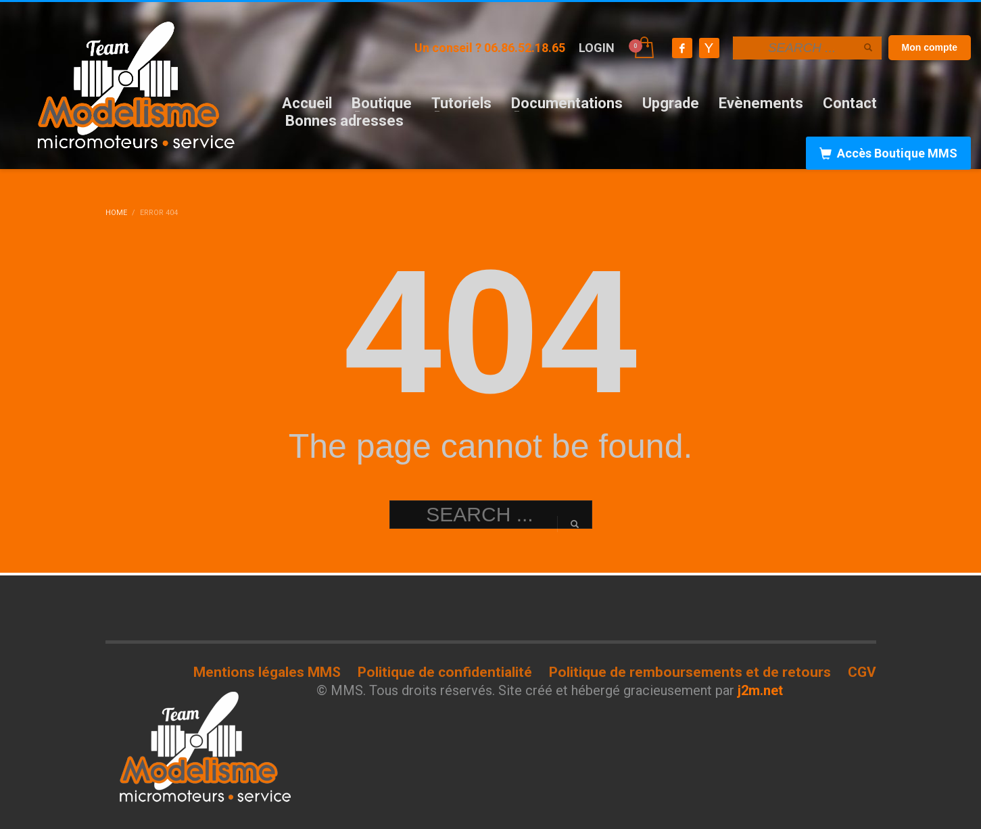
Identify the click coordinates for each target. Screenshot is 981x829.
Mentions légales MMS (267, 672)
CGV (862, 672)
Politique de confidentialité (445, 672)
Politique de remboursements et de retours (690, 672)
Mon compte (929, 47)
